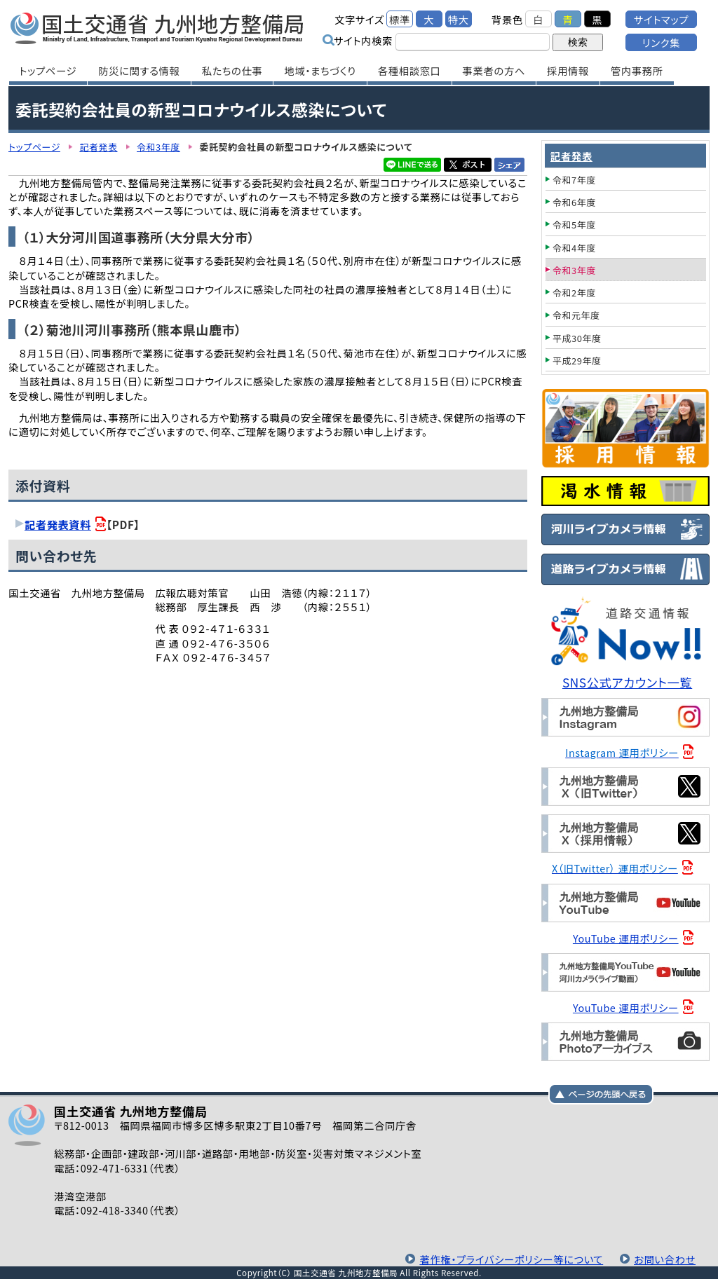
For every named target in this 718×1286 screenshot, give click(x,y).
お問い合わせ (665, 1259)
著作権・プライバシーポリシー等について (511, 1259)
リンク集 (661, 42)
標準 (399, 19)
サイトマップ (661, 19)
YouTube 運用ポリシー (626, 938)
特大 (458, 19)
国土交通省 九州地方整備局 (157, 28)
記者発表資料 (58, 524)
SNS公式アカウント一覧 (627, 682)
